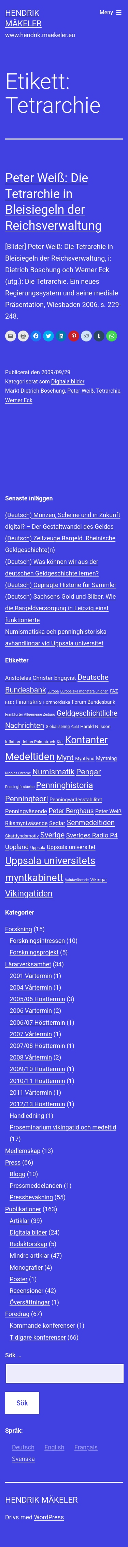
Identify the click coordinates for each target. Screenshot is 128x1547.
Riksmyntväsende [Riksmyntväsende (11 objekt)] (26, 823)
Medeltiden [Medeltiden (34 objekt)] (30, 756)
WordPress (49, 1517)
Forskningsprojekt (34, 952)
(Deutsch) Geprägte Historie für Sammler (60, 584)
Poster (18, 1279)
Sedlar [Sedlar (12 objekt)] (57, 823)
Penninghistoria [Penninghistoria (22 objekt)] (64, 785)
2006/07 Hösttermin (37, 1022)
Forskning (18, 929)
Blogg (17, 1174)
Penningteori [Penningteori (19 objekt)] (26, 798)
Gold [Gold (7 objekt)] (75, 727)
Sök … (13, 1355)
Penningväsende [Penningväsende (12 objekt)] (26, 811)
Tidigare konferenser (38, 1337)
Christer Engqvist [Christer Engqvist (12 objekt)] (54, 677)
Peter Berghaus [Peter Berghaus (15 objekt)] (71, 811)
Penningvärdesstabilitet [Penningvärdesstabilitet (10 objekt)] (75, 800)
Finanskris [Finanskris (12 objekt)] (28, 701)
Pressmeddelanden (36, 1185)
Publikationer (23, 1209)
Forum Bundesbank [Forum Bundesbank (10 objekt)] (93, 702)
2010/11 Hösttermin (37, 1080)
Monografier (26, 1267)
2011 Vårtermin (31, 1092)
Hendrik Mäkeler (41, 1500)
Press (12, 1162)
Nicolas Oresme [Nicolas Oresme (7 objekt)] (18, 773)
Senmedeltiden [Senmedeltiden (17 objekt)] (91, 822)
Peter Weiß (80, 391)
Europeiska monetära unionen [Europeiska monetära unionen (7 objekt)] (84, 691)
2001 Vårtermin (31, 975)
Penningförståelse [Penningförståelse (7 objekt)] (19, 787)
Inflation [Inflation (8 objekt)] (12, 742)
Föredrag (17, 1313)
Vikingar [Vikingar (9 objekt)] (98, 879)
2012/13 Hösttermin (37, 1104)
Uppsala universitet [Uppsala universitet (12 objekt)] (71, 847)
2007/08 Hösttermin (37, 1045)
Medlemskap (22, 1150)
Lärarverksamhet (28, 964)
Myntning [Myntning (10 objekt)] (106, 758)
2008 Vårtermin (31, 1057)
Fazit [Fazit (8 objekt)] (9, 702)
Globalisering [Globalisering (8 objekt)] (58, 726)
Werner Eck (18, 400)
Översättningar (30, 1302)
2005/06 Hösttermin (37, 999)
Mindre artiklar (29, 1255)
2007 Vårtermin (31, 1034)
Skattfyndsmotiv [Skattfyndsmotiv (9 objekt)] (22, 835)
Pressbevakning (31, 1197)
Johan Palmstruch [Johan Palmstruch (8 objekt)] (38, 742)
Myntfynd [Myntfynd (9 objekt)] (85, 758)
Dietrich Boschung (42, 391)
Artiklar (19, 1220)
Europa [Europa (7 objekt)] (53, 691)
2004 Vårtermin (31, 987)
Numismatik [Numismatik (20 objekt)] (53, 771)
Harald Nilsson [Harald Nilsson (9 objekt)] (95, 726)
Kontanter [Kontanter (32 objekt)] (86, 740)
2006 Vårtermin (31, 1010)
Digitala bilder (67, 381)
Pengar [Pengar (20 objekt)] (88, 771)
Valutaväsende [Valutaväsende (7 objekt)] (77, 880)
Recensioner (26, 1290)
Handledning (27, 1115)
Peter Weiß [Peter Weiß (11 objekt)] (108, 811)
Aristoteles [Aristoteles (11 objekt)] (18, 678)
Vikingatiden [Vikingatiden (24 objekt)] (29, 894)
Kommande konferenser (42, 1325)
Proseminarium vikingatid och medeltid (63, 1127)
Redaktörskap (28, 1243)
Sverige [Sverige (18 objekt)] (52, 835)
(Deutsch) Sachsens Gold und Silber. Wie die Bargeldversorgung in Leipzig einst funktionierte (60, 608)
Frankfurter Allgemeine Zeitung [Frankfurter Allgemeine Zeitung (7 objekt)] (30, 714)
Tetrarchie (108, 391)
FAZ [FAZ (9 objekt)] (114, 691)
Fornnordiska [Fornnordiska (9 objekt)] (56, 702)
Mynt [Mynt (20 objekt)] (65, 757)
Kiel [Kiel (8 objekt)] (60, 742)
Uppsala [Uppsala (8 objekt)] (37, 847)
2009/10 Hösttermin (37, 1068)
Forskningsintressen (37, 940)
